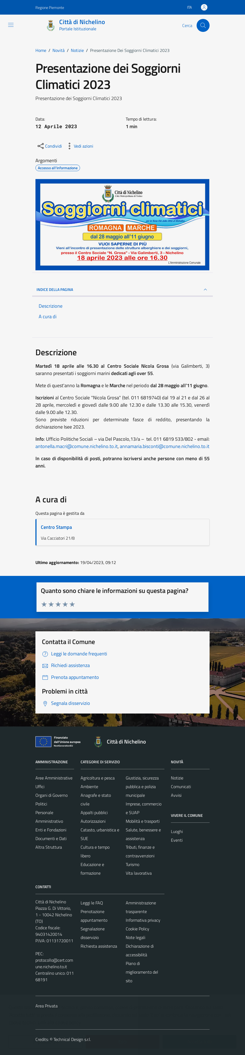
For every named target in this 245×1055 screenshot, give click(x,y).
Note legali (135, 937)
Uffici (39, 786)
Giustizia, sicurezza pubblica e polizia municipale (142, 786)
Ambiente (89, 786)
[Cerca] (203, 25)
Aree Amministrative (53, 778)
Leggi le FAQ (92, 903)
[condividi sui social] (49, 146)
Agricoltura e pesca (98, 778)
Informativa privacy (143, 920)
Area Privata (46, 1006)
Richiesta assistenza (99, 946)
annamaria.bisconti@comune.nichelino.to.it (164, 446)
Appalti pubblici (94, 812)
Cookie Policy (137, 928)
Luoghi (177, 831)
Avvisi (176, 795)
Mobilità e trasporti (143, 821)
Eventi (177, 840)
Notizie (177, 778)
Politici (41, 804)
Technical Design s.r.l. (72, 1039)
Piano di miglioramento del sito (142, 972)
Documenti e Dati (51, 838)
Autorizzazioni (93, 821)
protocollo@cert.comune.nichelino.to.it (54, 963)
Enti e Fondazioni (50, 830)
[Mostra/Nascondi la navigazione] (11, 25)
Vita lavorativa (139, 873)
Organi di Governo (51, 795)
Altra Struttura (48, 847)
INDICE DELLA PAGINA (122, 289)
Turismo (132, 864)
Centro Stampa (56, 527)
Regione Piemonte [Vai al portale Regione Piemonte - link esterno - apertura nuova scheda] (49, 7)
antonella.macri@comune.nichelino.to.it (76, 446)
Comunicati (181, 786)
